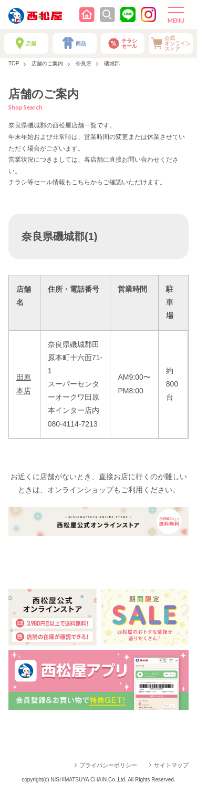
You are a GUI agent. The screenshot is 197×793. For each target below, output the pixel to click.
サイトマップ (171, 765)
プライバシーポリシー (108, 765)
